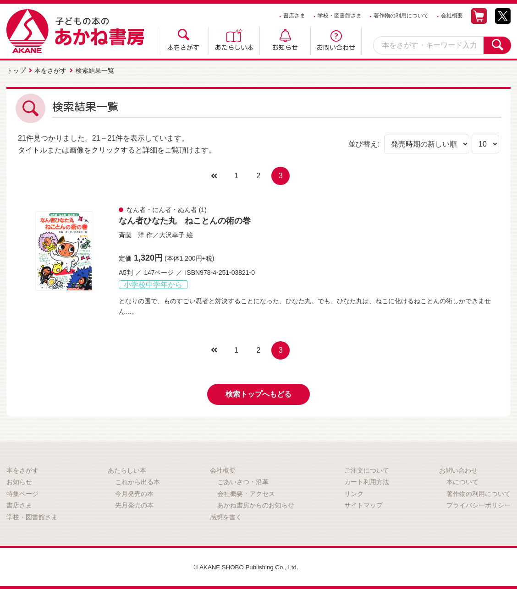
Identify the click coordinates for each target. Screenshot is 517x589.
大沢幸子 (172, 234)
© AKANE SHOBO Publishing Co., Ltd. (246, 566)
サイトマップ (363, 504)
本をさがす (183, 47)
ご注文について (366, 469)
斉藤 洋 (131, 234)
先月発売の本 (134, 504)
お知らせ (285, 47)
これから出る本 (137, 481)
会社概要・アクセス (246, 492)
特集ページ (22, 492)
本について (462, 481)
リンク (353, 492)
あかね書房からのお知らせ (255, 504)
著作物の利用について (401, 15)
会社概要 (452, 15)
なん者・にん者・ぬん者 (161, 209)
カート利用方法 (366, 481)
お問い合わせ (336, 47)
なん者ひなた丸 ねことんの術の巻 (185, 219)
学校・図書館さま (340, 15)
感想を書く (226, 516)
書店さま (294, 15)
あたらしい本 (234, 47)
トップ (16, 70)
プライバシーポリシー (478, 504)
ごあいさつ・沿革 (243, 481)
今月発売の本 (134, 492)
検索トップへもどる (259, 393)
